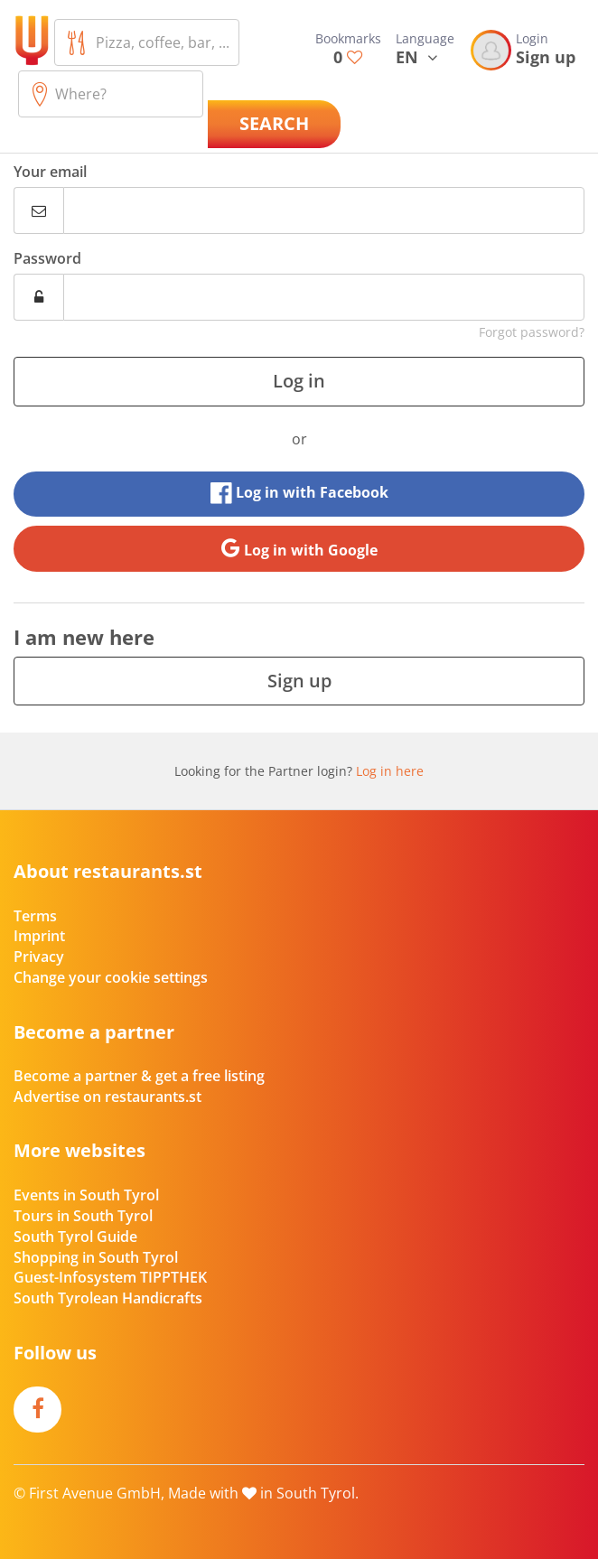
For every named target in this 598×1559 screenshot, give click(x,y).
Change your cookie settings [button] (111, 977)
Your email (50, 172)
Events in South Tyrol (86, 1195)
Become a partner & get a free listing (139, 1076)
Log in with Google (299, 548)
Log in (299, 381)
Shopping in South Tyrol (96, 1257)
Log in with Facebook (299, 493)
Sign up (299, 680)
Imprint (39, 936)
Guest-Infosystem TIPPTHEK (110, 1277)
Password (47, 258)
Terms (35, 916)
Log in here (390, 771)
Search (274, 123)
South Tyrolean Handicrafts (108, 1298)
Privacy (39, 956)
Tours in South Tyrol (83, 1216)
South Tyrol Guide (75, 1236)
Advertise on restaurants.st (107, 1096)
